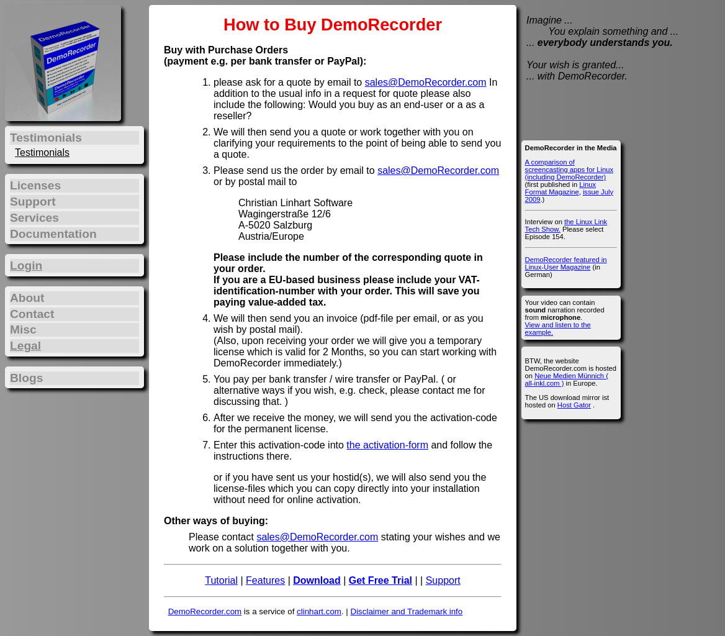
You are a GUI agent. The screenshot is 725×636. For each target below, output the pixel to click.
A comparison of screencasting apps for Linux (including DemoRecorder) (569, 169)
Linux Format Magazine (560, 188)
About (27, 297)
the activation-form (387, 445)
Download (316, 580)
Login (26, 265)
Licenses (35, 185)
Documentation (53, 233)
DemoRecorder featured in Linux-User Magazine (566, 263)
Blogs (26, 377)
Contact (32, 313)
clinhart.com (319, 611)
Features (265, 580)
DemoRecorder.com (205, 611)
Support (443, 580)
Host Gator (574, 405)
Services (34, 217)
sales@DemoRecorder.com (426, 82)
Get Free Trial (380, 580)
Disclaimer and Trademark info (407, 611)
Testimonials (42, 152)
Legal (25, 345)
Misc (23, 329)
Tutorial (221, 580)
